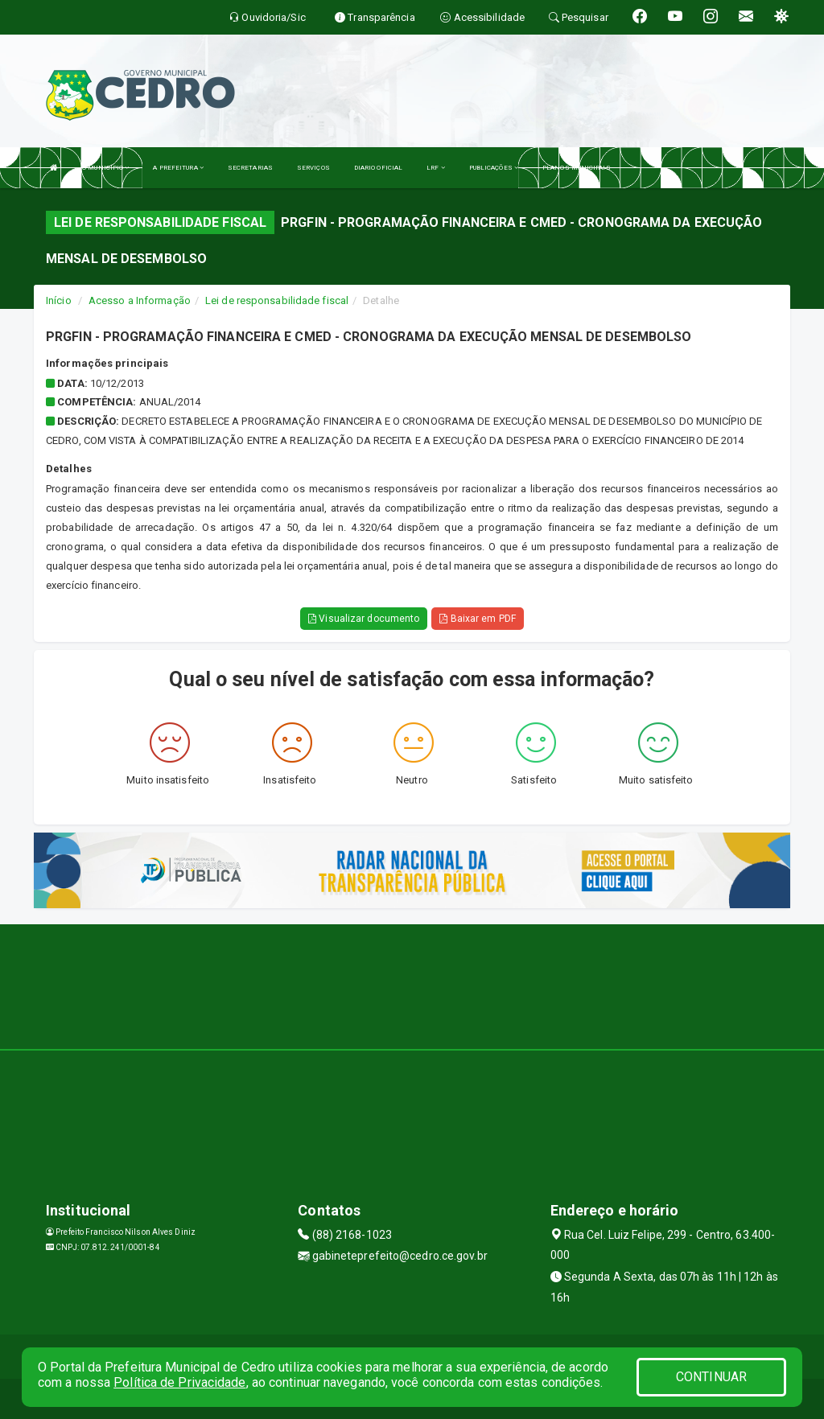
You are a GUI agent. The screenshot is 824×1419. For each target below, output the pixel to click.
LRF (435, 167)
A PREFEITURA (178, 167)
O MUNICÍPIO (105, 167)
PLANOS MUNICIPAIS (576, 167)
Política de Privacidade (179, 1382)
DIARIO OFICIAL (378, 167)
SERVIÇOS (313, 167)
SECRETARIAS (250, 167)
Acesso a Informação (140, 300)
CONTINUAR (711, 1376)
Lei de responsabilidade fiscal (276, 300)
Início (59, 300)
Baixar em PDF (477, 618)
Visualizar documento (363, 618)
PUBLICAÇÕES (493, 167)
